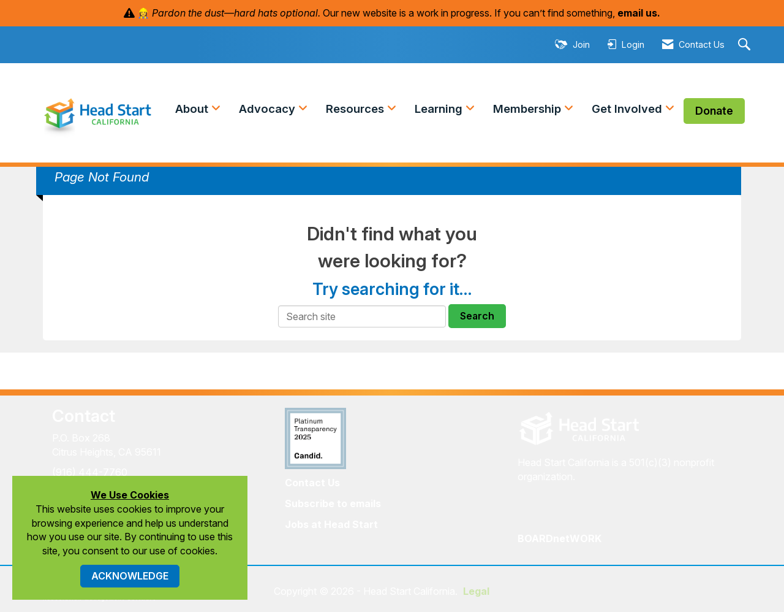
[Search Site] (745, 45)
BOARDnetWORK (559, 538)
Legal (476, 591)
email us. (638, 13)
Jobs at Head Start (331, 524)
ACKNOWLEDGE (129, 576)
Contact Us (312, 482)
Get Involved (628, 109)
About (193, 109)
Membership (528, 109)
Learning (440, 109)
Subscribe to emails (333, 503)
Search (477, 316)
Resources (356, 109)
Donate (714, 110)
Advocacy (268, 109)
